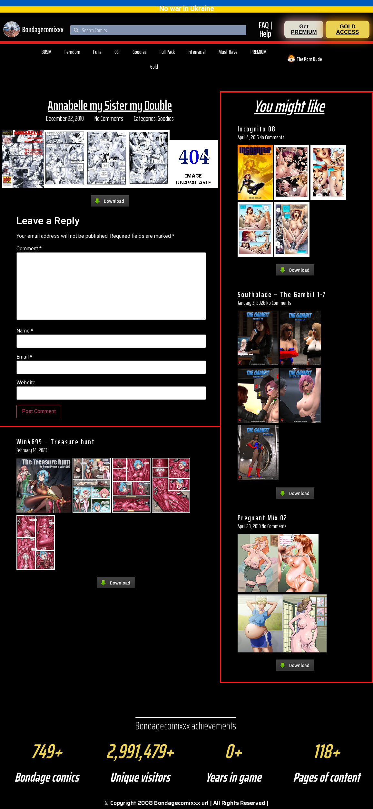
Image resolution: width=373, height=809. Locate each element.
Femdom (72, 51)
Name (24, 330)
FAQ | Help (265, 29)
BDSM (47, 51)
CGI (117, 51)
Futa (97, 51)
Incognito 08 (257, 129)
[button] (303, 29)
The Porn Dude (309, 59)
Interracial (197, 51)
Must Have (228, 51)
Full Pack (167, 51)
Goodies (140, 51)
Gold (154, 66)
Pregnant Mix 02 (263, 518)
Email (24, 357)
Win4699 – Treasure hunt (55, 442)
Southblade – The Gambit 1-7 (282, 294)
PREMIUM (258, 51)
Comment (29, 248)
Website (25, 382)
